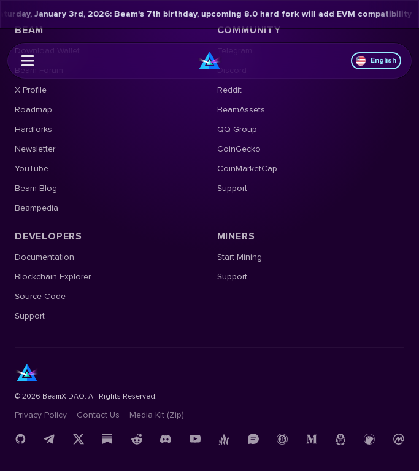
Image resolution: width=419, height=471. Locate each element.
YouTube (31, 168)
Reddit (229, 90)
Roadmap (33, 109)
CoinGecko (239, 149)
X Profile (31, 90)
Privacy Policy (41, 415)
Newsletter (35, 149)
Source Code (40, 296)
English (376, 61)
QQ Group (237, 129)
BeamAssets (241, 109)
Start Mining (239, 257)
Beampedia (36, 208)
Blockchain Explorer (53, 276)
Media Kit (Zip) (156, 415)
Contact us (98, 415)
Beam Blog (36, 188)
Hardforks (33, 129)
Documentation (44, 257)
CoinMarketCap (247, 168)
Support (232, 188)
